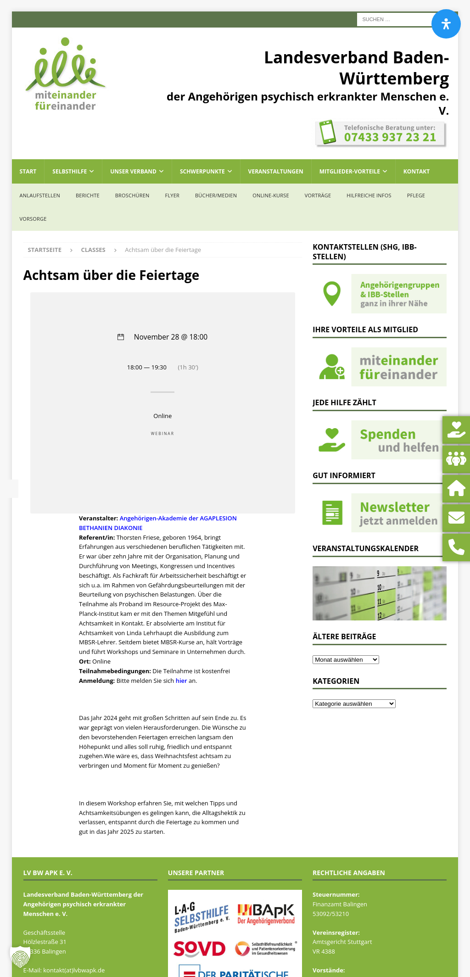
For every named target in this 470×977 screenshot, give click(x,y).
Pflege (416, 195)
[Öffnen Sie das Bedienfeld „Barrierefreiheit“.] (446, 24)
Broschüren (132, 195)
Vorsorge (33, 218)
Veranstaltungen (275, 171)
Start (28, 171)
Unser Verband (133, 171)
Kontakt (416, 171)
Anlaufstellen (40, 195)
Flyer (172, 195)
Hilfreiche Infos (369, 195)
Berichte (88, 195)
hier (181, 680)
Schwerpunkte (202, 171)
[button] (20, 957)
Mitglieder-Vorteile (349, 171)
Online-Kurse (270, 195)
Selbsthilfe (69, 171)
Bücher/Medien (216, 195)
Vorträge (318, 195)
